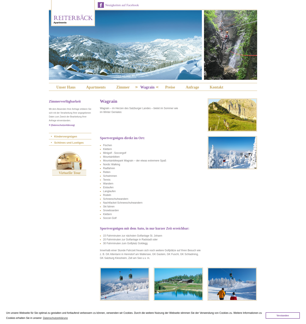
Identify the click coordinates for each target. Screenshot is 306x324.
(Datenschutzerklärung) (63, 125)
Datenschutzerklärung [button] (55, 318)
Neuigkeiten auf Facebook (122, 5)
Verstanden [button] (282, 315)
